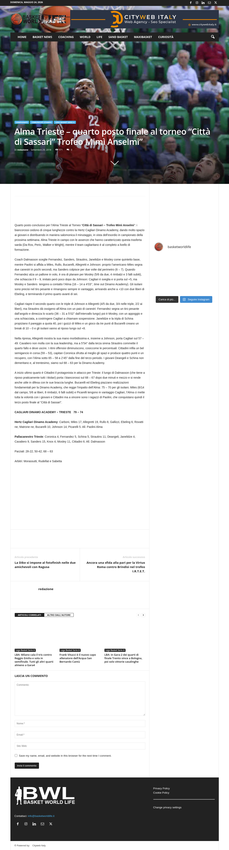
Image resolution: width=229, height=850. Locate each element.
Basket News (42, 37)
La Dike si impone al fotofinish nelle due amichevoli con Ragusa (45, 564)
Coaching (66, 37)
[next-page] (143, 615)
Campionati (22, 122)
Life (99, 37)
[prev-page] (138, 615)
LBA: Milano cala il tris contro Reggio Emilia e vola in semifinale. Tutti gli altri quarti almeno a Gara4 (34, 660)
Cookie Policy (161, 792)
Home (22, 37)
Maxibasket (143, 37)
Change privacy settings (167, 807)
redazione (22, 149)
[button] (212, 36)
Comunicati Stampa (41, 122)
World (85, 37)
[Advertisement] (80, 211)
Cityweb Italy (39, 845)
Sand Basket (118, 37)
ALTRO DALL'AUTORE (59, 614)
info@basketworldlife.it (41, 816)
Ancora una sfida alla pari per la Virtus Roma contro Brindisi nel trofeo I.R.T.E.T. (116, 566)
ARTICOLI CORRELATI (29, 614)
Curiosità (165, 37)
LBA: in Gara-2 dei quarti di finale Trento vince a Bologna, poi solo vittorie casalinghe (123, 658)
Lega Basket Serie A (64, 122)
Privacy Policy (161, 788)
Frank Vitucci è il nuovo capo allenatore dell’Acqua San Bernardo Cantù (78, 658)
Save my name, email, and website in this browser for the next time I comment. (65, 755)
